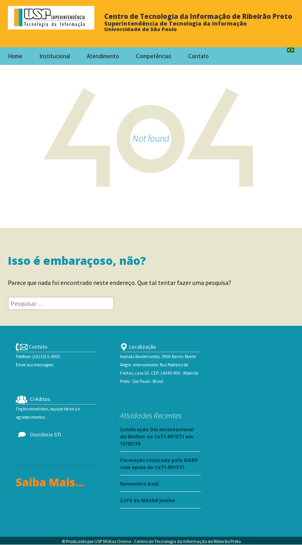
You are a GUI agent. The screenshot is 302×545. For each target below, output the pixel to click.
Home (15, 56)
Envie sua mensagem (34, 365)
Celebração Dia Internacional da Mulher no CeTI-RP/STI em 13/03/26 (157, 436)
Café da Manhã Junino (147, 500)
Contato (198, 56)
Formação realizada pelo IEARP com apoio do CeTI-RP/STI (159, 464)
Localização (138, 346)
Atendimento (103, 56)
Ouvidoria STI (38, 434)
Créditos (33, 399)
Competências (153, 56)
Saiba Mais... (50, 482)
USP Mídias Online (112, 541)
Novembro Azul (139, 483)
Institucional (54, 56)
